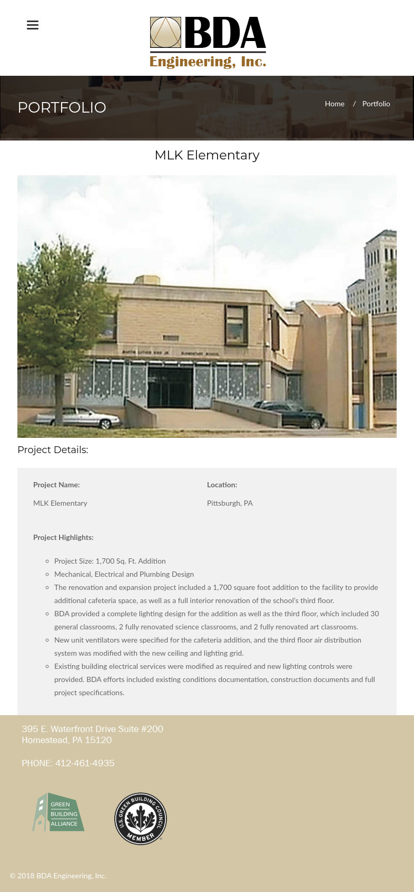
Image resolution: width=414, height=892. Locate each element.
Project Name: (56, 484)
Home (334, 102)
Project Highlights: (63, 537)
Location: (222, 484)
